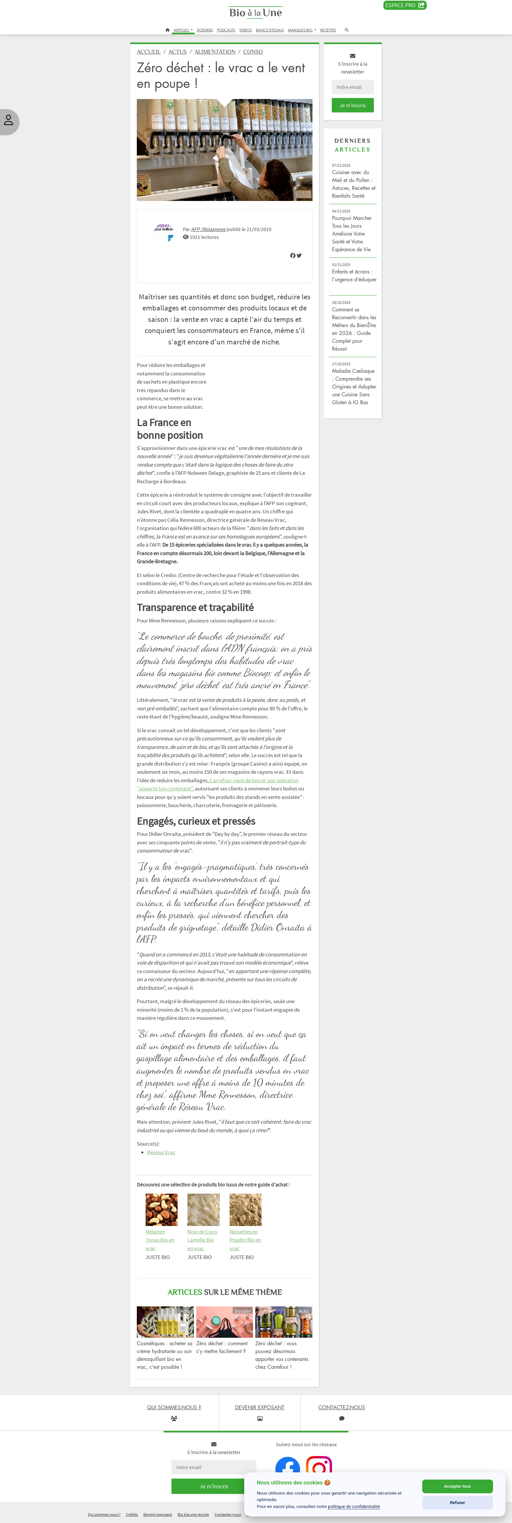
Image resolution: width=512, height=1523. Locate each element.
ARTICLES (182, 29)
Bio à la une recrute (193, 1514)
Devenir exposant (157, 1514)
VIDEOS (245, 29)
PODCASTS (226, 29)
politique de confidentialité (354, 1506)
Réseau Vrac (161, 1152)
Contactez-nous (228, 1514)
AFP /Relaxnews (208, 229)
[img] (293, 255)
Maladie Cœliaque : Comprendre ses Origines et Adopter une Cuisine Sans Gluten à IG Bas (354, 386)
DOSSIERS (205, 29)
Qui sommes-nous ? (104, 1514)
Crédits (132, 1514)
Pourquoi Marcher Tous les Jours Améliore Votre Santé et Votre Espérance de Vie (352, 233)
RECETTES (328, 29)
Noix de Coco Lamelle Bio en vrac (202, 1240)
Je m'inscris (353, 105)
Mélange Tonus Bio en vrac (160, 1240)
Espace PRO (405, 5)
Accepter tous (457, 1486)
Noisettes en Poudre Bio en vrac (245, 1240)
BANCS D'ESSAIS (270, 29)
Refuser (457, 1502)
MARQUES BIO (300, 29)
